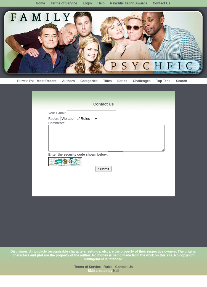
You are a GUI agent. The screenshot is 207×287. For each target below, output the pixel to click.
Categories (88, 81)
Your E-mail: (57, 113)
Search (181, 81)
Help (101, 3)
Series (122, 81)
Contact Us (161, 3)
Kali (116, 271)
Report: (53, 119)
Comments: (56, 123)
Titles (107, 81)
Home (40, 3)
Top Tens (163, 81)
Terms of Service (64, 3)
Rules (108, 267)
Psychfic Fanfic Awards (128, 3)
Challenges (141, 81)
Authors (68, 81)
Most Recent (46, 81)
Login (87, 3)
